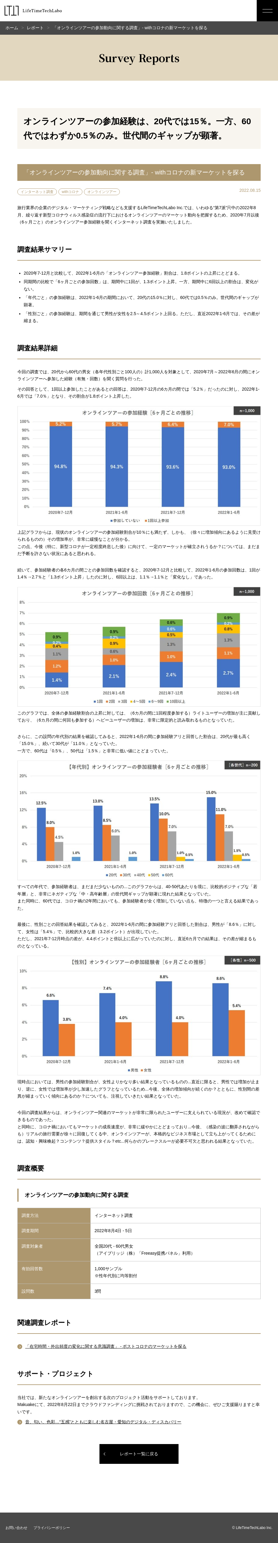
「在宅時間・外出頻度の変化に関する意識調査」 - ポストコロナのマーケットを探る (105, 1346)
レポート (35, 27)
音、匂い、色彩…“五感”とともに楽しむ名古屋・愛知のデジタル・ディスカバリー (103, 1421)
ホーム (11, 27)
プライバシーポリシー (51, 1528)
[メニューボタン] (267, 10)
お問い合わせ (16, 1528)
